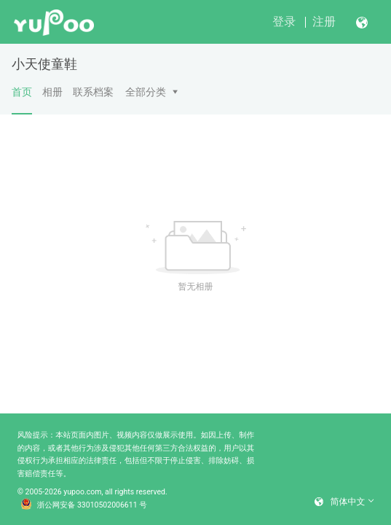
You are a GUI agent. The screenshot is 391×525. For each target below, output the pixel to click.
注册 (324, 21)
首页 (22, 100)
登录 (284, 21)
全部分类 (145, 92)
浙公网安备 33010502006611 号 (83, 505)
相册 (52, 92)
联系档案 (93, 92)
